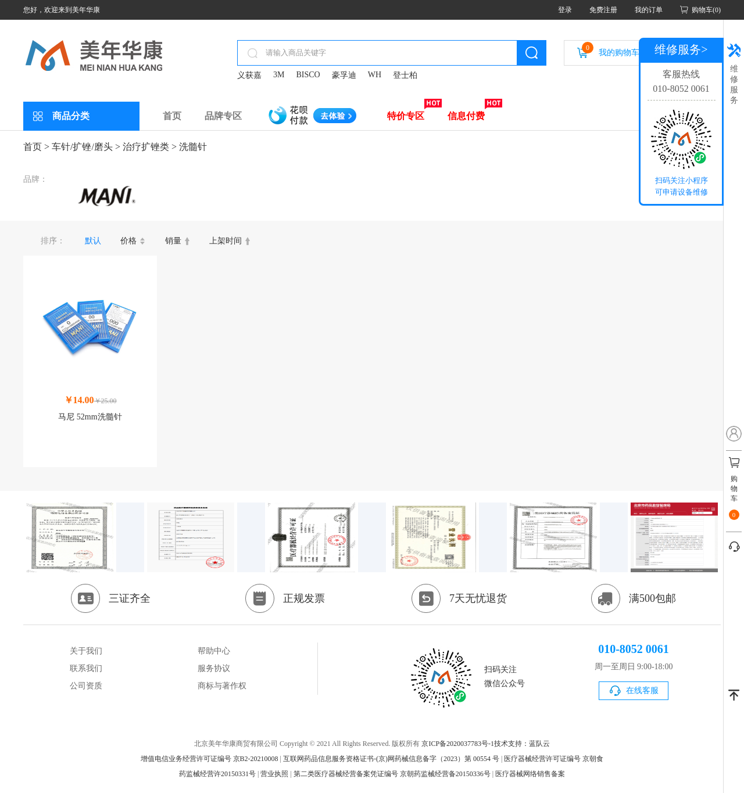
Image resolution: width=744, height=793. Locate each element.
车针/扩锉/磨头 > (86, 147)
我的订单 (649, 10)
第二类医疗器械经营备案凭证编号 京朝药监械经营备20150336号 (392, 774)
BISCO (308, 74)
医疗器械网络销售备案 (530, 774)
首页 (172, 116)
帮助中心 (214, 651)
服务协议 (214, 668)
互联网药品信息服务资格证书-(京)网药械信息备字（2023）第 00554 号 (391, 759)
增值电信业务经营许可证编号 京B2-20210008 (209, 759)
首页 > (36, 147)
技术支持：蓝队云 (522, 744)
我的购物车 (610, 49)
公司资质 (86, 685)
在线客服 (642, 690)
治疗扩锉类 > (150, 147)
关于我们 (86, 651)
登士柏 (405, 75)
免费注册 (603, 10)
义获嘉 (249, 75)
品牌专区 (223, 116)
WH (374, 74)
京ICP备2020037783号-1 (457, 744)
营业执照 (274, 774)
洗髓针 (193, 147)
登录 (565, 10)
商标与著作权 (222, 685)
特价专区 (405, 116)
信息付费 (466, 116)
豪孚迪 (344, 75)
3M (278, 74)
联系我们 (86, 668)
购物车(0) (706, 10)
